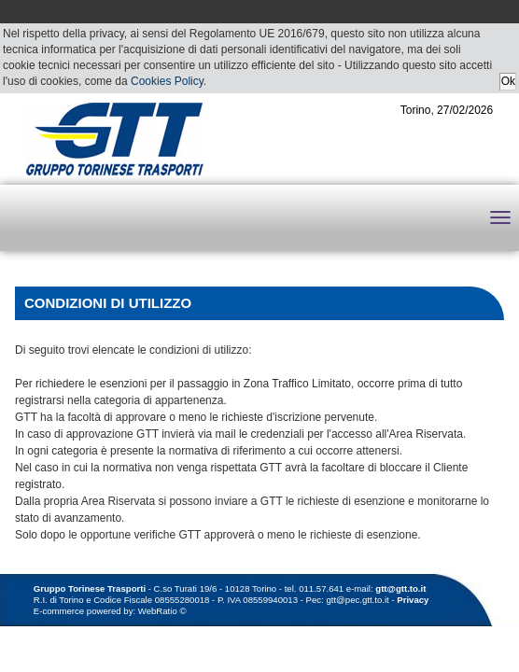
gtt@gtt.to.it (400, 588)
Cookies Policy (167, 81)
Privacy (412, 600)
